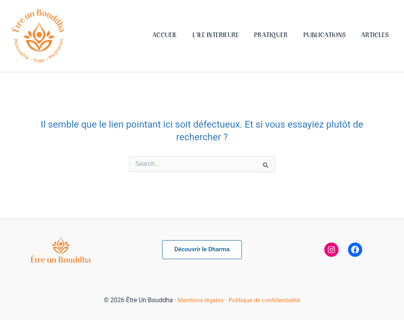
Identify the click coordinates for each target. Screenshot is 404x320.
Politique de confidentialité (265, 300)
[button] (202, 249)
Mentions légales (199, 300)
